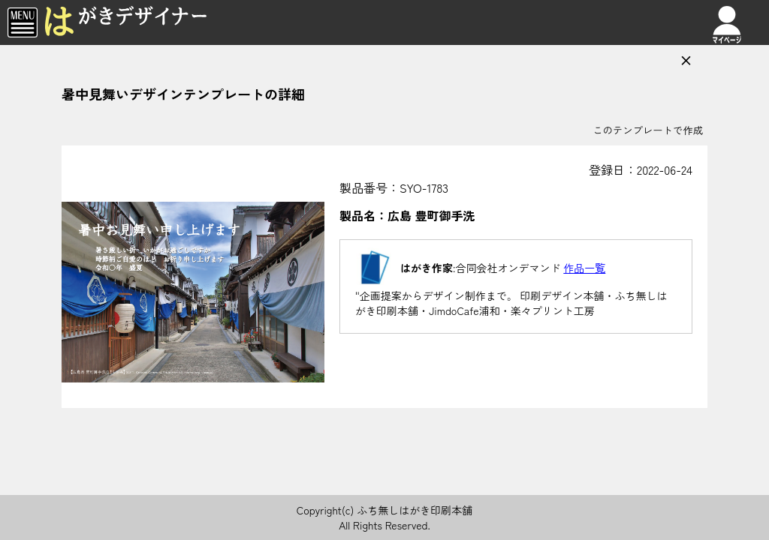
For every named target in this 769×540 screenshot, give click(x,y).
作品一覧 (584, 267)
